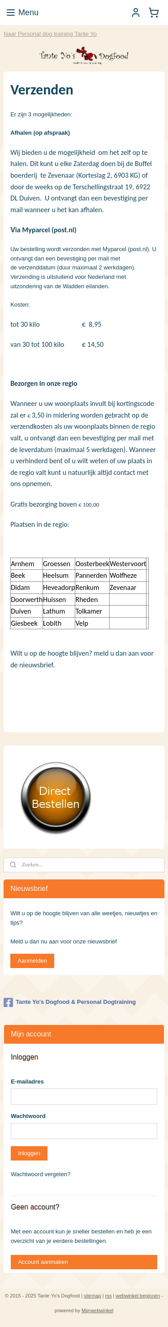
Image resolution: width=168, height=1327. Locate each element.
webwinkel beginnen (138, 1295)
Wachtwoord (28, 1116)
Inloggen (29, 1153)
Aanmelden (32, 960)
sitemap (92, 1295)
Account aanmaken (43, 1262)
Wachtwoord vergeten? (40, 1174)
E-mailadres (27, 1081)
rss (108, 1295)
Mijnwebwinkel (97, 1310)
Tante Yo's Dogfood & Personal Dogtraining (70, 1002)
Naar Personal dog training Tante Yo (50, 33)
